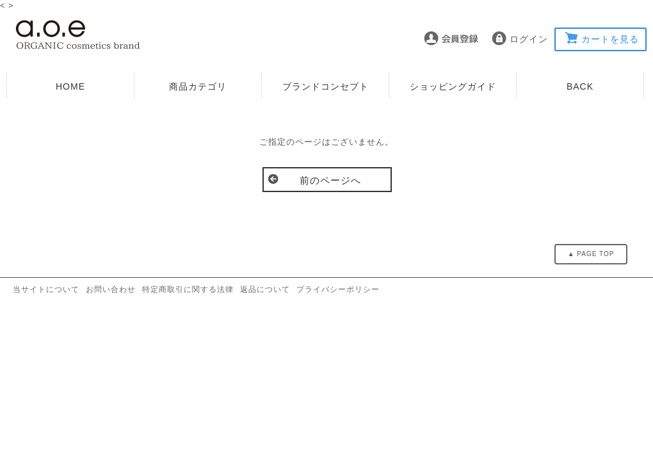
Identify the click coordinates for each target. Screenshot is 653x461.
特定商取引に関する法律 (188, 289)
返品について (265, 289)
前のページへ (330, 180)
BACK (580, 86)
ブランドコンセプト (325, 86)
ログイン (529, 39)
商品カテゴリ (198, 86)
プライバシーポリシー (338, 289)
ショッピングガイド (453, 86)
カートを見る (610, 39)
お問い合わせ (111, 289)
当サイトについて (46, 289)
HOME (70, 86)
